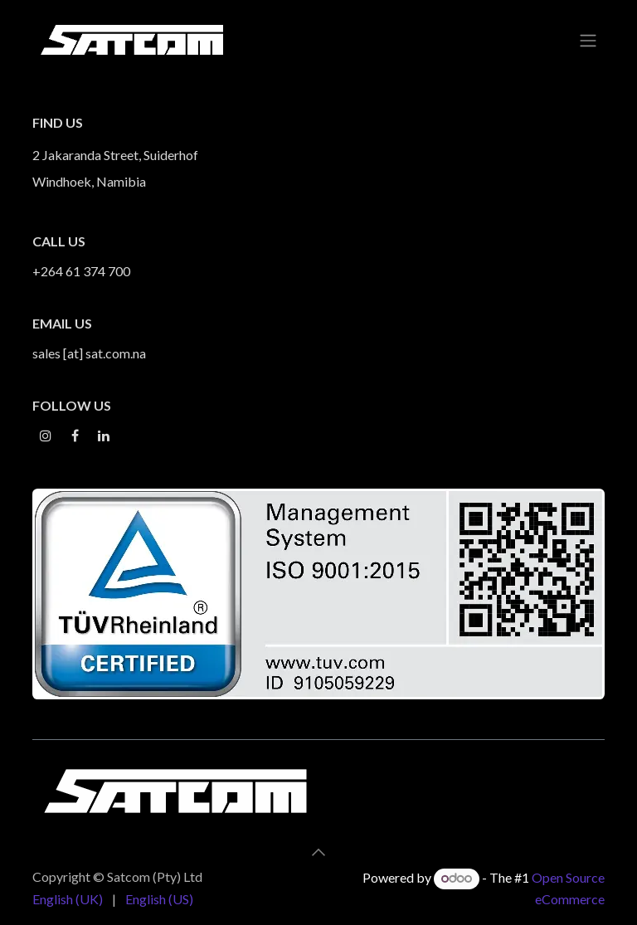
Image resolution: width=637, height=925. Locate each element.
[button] (318, 852)
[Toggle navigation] (588, 39)
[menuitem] (67, 899)
